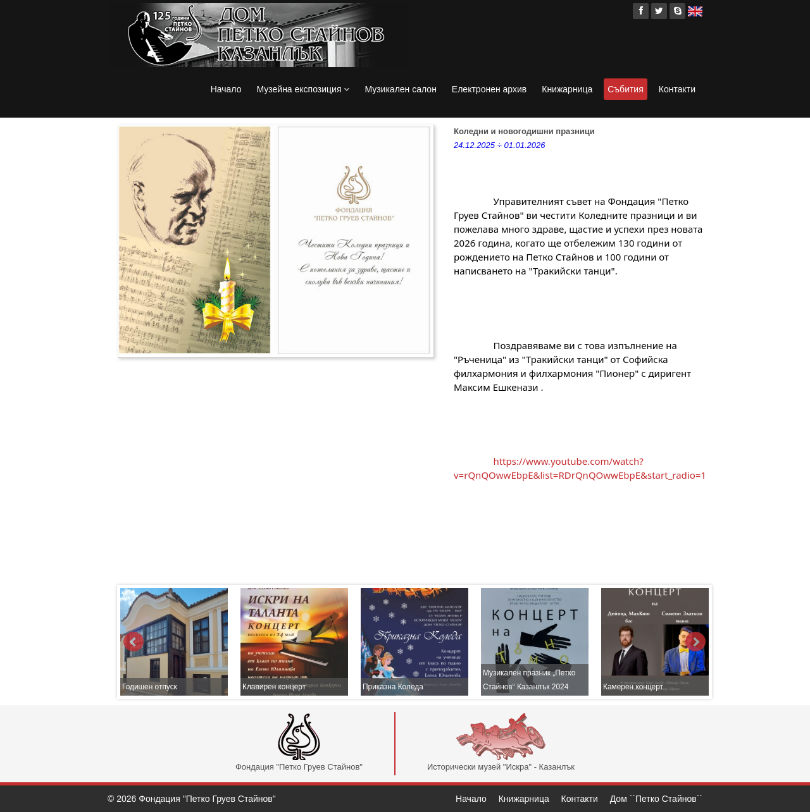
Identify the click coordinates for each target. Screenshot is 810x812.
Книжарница (567, 89)
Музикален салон (400, 89)
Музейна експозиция (302, 89)
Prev (133, 642)
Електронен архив (489, 89)
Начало (226, 89)
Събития (626, 89)
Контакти (677, 89)
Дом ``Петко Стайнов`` (656, 799)
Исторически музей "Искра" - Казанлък (501, 742)
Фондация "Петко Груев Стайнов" (299, 742)
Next (695, 642)
